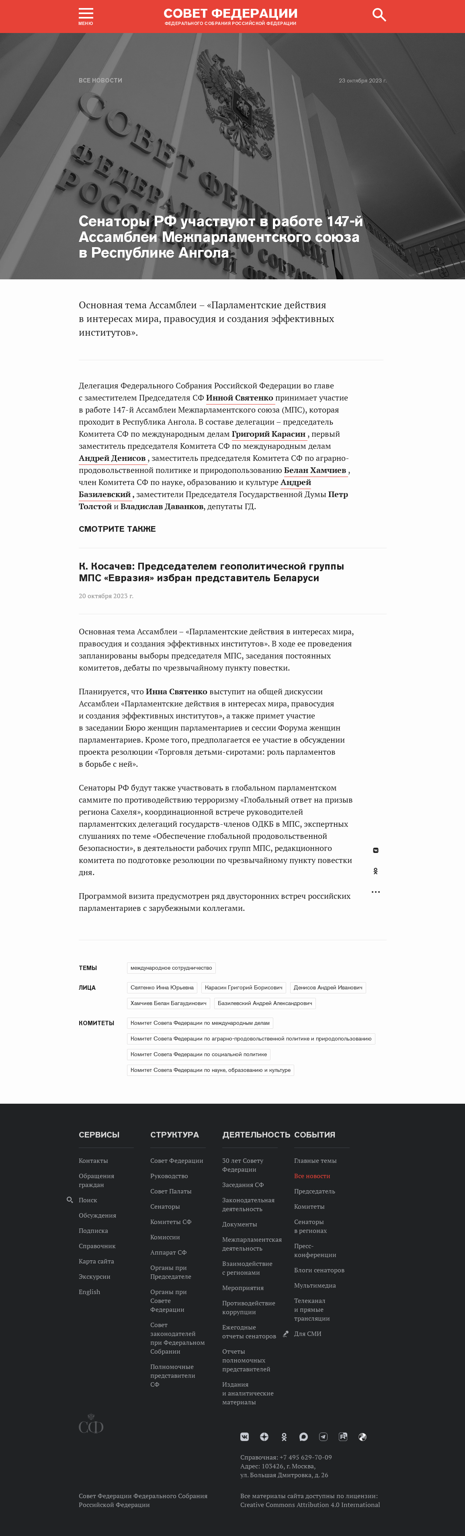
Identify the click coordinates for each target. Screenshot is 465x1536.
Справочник (97, 1246)
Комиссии (165, 1237)
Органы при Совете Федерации (168, 1300)
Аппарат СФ (168, 1252)
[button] (86, 16)
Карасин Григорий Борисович (244, 987)
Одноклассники (375, 871)
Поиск (88, 1200)
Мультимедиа (315, 1285)
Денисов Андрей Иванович (328, 987)
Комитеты (309, 1206)
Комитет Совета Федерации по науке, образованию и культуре (211, 1070)
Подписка (93, 1230)
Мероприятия (243, 1288)
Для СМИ (308, 1334)
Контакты (93, 1160)
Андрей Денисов (113, 458)
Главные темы (315, 1160)
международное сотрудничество (171, 967)
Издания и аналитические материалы (248, 1393)
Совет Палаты (171, 1191)
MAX (303, 1437)
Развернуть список (376, 892)
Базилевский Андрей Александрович (265, 1003)
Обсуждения (97, 1215)
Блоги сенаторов (319, 1270)
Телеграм (323, 1437)
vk (244, 1437)
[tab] (376, 875)
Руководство (169, 1176)
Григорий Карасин (269, 434)
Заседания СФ (243, 1185)
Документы (239, 1224)
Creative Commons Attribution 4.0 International (310, 1505)
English (89, 1292)
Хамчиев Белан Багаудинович (169, 1003)
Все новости (100, 80)
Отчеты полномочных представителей (246, 1360)
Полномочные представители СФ (172, 1375)
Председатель (314, 1191)
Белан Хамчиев (316, 470)
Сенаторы (165, 1206)
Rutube (343, 1437)
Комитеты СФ (171, 1222)
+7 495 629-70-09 (306, 1457)
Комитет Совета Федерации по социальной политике (199, 1054)
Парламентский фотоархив (362, 1437)
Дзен (264, 1437)
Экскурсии (95, 1276)
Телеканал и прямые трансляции (312, 1309)
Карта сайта (96, 1261)
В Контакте (375, 850)
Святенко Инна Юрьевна (162, 987)
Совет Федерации (176, 1160)
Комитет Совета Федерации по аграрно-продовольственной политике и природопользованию (251, 1038)
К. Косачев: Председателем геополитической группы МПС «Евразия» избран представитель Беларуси (211, 572)
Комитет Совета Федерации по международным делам (200, 1022)
